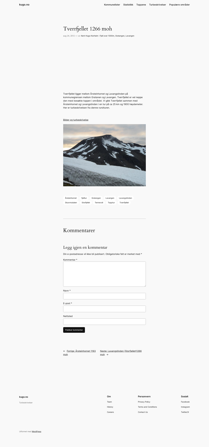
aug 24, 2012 (69, 36)
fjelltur (84, 198)
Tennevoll (99, 202)
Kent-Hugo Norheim (89, 36)
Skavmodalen (71, 202)
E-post (67, 303)
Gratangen (119, 36)
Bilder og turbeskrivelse (75, 120)
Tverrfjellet (124, 202)
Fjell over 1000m (107, 36)
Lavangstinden (125, 198)
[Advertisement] (104, 65)
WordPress (36, 431)
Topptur (111, 202)
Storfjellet (86, 202)
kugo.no (24, 4)
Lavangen (130, 36)
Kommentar (70, 259)
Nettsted (68, 316)
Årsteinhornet (71, 198)
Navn (67, 290)
